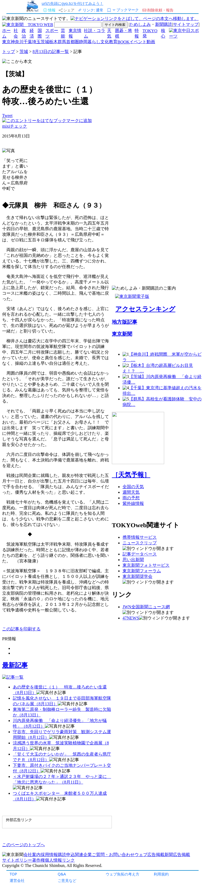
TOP (13, 874)
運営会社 (17, 880)
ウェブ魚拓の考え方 (122, 874)
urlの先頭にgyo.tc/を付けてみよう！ (72, 3)
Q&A (62, 874)
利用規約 (161, 874)
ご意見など (67, 880)
